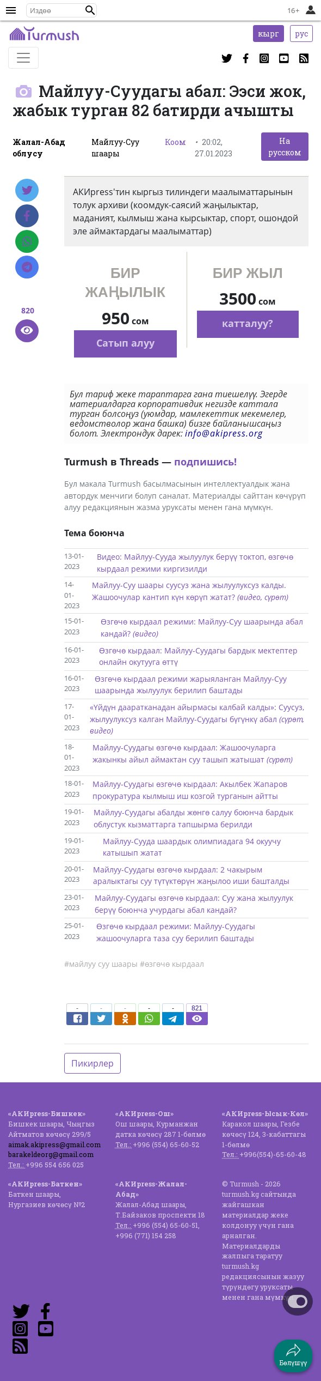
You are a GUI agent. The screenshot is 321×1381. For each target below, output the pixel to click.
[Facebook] (27, 215)
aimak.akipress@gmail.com (54, 1144)
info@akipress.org (224, 433)
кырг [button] (268, 33)
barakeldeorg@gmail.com (51, 1154)
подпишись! (205, 461)
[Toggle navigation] (23, 58)
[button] (90, 10)
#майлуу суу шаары (101, 964)
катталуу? (247, 323)
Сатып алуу (125, 342)
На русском (284, 147)
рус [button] (301, 33)
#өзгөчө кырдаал (172, 964)
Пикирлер (92, 1063)
